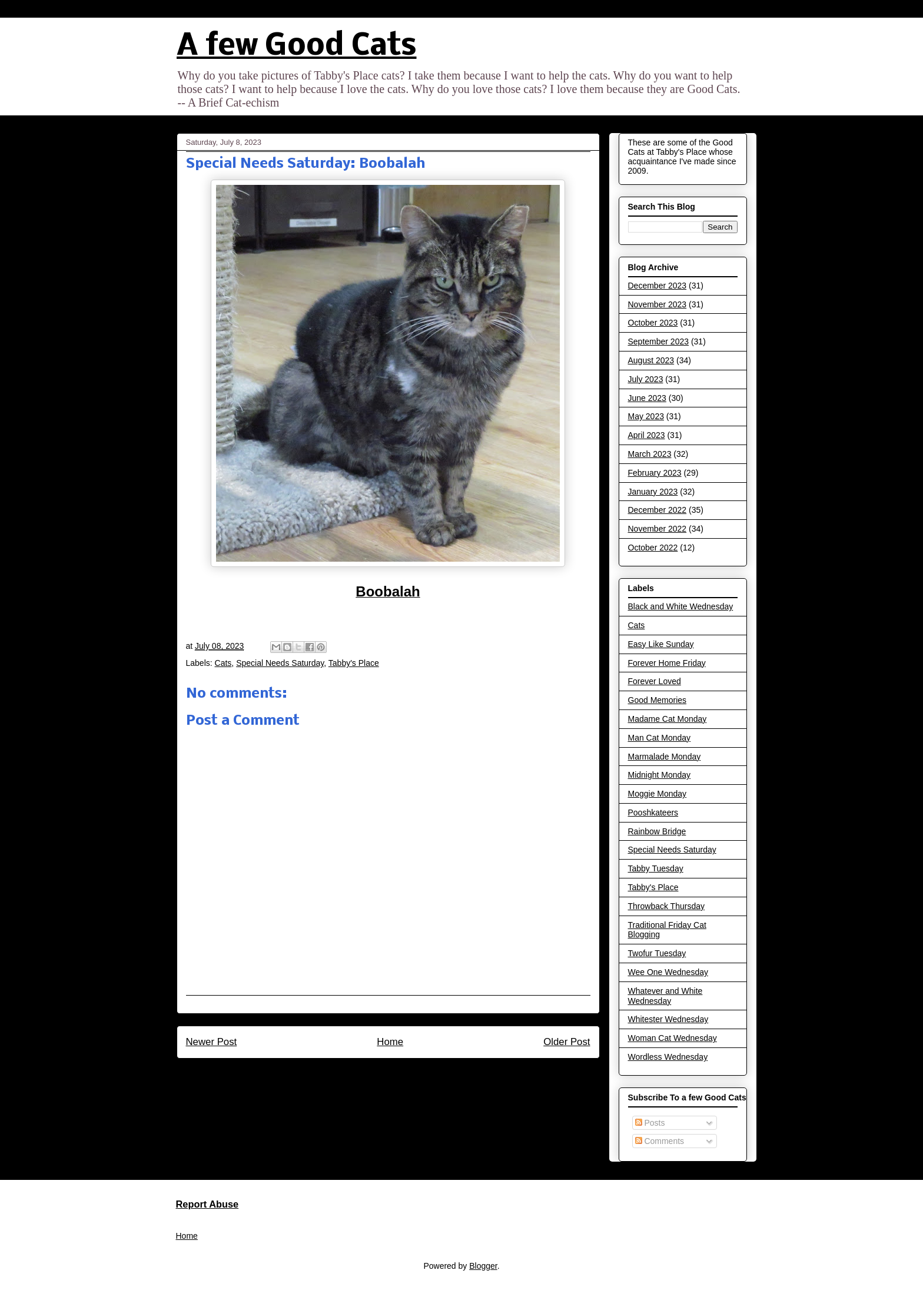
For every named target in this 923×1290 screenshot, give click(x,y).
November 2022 (657, 528)
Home (390, 1041)
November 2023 (657, 304)
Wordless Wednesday (668, 1057)
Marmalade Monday (664, 756)
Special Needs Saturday (280, 663)
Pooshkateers (653, 812)
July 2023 (645, 379)
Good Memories (657, 700)
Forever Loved (654, 681)
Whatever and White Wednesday (665, 996)
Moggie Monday (657, 793)
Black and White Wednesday (680, 606)
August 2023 (651, 360)
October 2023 (653, 322)
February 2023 (655, 472)
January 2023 (653, 491)
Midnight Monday (659, 775)
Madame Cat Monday (667, 719)
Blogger (483, 1266)
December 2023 (657, 285)
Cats (223, 663)
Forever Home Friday (667, 663)
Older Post (566, 1041)
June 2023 (647, 398)
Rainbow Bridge (657, 831)
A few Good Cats (297, 47)
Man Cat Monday (659, 737)
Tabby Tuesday (655, 868)
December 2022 (657, 510)
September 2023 (658, 341)
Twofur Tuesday (657, 953)
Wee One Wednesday (668, 972)
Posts (650, 1122)
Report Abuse (207, 1204)
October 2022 (653, 547)
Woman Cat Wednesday (672, 1038)
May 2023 (646, 416)
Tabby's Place (353, 663)
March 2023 (650, 454)
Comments (660, 1141)
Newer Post (211, 1041)
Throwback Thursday (666, 906)
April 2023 (646, 435)
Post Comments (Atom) (413, 1074)
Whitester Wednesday (668, 1019)
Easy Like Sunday (661, 644)
